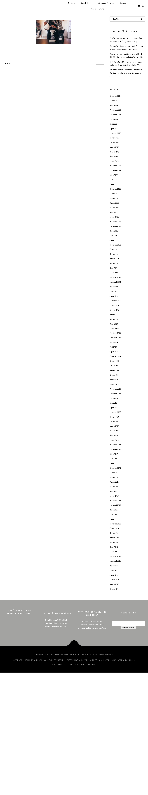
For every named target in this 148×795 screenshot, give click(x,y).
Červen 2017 (114, 472)
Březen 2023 (115, 152)
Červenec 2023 (115, 133)
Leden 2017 (114, 496)
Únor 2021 (114, 268)
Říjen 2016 (114, 510)
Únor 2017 (114, 491)
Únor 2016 (114, 547)
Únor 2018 (114, 435)
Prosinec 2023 (115, 110)
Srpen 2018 (114, 407)
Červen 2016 (114, 528)
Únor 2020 (114, 324)
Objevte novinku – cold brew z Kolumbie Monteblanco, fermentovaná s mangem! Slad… (126, 72)
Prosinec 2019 (115, 333)
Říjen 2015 (114, 565)
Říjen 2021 (114, 231)
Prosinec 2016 (115, 500)
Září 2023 (113, 124)
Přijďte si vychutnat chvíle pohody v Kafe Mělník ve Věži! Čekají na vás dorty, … (126, 39)
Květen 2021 (115, 254)
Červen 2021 (114, 249)
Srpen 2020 (114, 296)
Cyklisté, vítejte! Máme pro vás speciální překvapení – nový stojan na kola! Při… (126, 63)
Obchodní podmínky (23, 660)
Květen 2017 (115, 477)
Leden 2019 (114, 384)
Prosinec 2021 (115, 221)
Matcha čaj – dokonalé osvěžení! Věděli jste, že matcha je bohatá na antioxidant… (127, 47)
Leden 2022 (114, 217)
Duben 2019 (114, 370)
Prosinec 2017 (115, 445)
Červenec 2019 (115, 356)
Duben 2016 (114, 537)
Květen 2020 (115, 310)
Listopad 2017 (115, 449)
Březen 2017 (115, 486)
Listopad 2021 (115, 226)
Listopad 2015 (115, 561)
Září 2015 (113, 570)
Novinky (71, 3)
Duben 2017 (114, 482)
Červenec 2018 (115, 412)
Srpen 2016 (114, 519)
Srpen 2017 (114, 463)
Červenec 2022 (115, 189)
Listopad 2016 (115, 505)
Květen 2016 (115, 533)
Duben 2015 (114, 584)
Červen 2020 (114, 305)
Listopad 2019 (115, 338)
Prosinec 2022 (115, 165)
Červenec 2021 (115, 245)
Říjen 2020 (114, 286)
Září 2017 (113, 458)
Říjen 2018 (114, 398)
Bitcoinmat (72, 660)
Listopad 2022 (115, 170)
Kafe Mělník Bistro (90, 660)
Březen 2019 (115, 375)
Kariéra (129, 660)
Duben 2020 (114, 314)
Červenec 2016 (115, 524)
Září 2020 (113, 291)
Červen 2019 (114, 361)
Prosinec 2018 (115, 389)
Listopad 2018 (115, 393)
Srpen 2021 (114, 240)
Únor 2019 (114, 379)
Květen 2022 (115, 198)
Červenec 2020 (115, 300)
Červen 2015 (114, 579)
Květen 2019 (115, 366)
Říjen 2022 (114, 175)
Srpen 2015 (114, 575)
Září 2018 (113, 403)
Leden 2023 (114, 161)
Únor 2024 (114, 105)
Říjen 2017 (114, 454)
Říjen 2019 (114, 342)
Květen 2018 (115, 421)
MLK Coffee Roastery (62, 665)
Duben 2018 (114, 426)
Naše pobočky (86, 3)
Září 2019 (113, 347)
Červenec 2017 (115, 468)
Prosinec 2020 (115, 277)
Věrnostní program (106, 3)
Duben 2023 (114, 147)
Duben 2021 (114, 258)
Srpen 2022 (114, 184)
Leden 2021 (114, 272)
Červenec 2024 (115, 96)
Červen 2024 (114, 100)
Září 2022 (113, 179)
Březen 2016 (115, 542)
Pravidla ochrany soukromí (49, 660)
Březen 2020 (115, 319)
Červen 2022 (114, 193)
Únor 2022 (114, 212)
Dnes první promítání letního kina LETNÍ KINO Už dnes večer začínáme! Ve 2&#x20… (127, 55)
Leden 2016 (114, 551)
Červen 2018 (114, 417)
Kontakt (123, 3)
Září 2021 (113, 235)
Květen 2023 (115, 142)
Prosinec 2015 (115, 556)
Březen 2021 (115, 263)
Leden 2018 (114, 440)
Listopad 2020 (115, 282)
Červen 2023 (114, 138)
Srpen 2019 (114, 352)
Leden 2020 (114, 328)
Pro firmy (80, 665)
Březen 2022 (115, 207)
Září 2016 (113, 514)
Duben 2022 (114, 203)
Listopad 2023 (115, 114)
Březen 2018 (115, 431)
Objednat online (97, 9)
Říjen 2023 (114, 119)
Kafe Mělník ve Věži (112, 660)
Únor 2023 (114, 156)
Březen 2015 (115, 589)
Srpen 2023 (114, 128)
